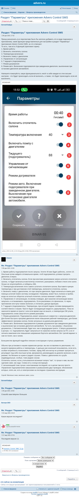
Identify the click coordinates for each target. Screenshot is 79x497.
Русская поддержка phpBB (39, 494)
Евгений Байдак (6, 25)
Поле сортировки (39, 460)
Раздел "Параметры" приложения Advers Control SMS (34, 17)
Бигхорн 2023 (5, 402)
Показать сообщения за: (39, 457)
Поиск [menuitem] (77, 13)
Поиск (44, 21)
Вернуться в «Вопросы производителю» (16, 475)
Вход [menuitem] (76, 8)
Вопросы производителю (35, 12)
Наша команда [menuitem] (68, 489)
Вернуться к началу (77, 254)
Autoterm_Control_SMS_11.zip (13, 449)
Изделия (21, 12)
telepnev (9, 258)
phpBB (35, 492)
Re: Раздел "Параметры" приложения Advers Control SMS (30, 265)
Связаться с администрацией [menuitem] (49, 489)
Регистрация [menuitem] (66, 8)
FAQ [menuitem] (13, 8)
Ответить (6, 21)
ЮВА (7, 425)
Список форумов (10, 12)
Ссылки (6, 8)
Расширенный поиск (48, 21)
